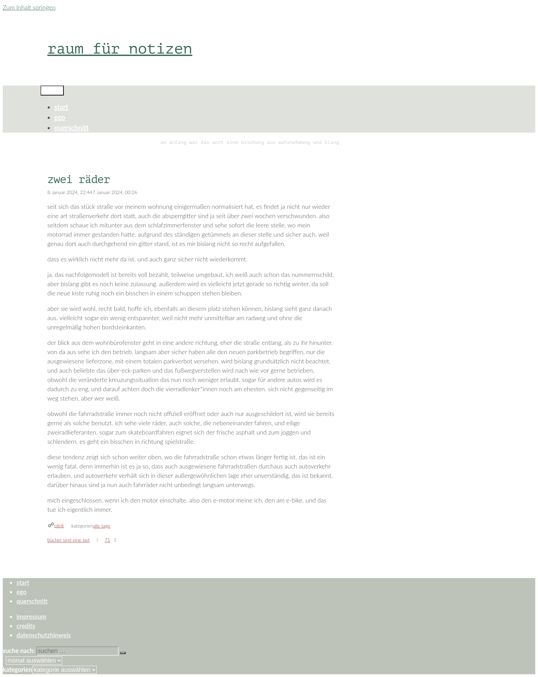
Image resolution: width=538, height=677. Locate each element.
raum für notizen (119, 48)
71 (107, 540)
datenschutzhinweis (43, 635)
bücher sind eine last (68, 540)
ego (59, 117)
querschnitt (71, 127)
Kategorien (17, 669)
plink (59, 525)
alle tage (101, 526)
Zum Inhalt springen (29, 7)
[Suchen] (123, 653)
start (61, 107)
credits (25, 626)
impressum (31, 616)
